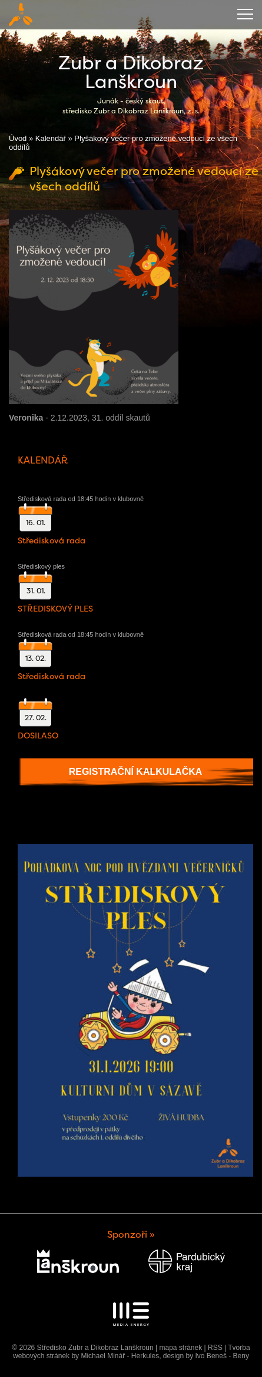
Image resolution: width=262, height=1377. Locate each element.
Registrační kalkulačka (136, 772)
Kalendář (50, 138)
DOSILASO (38, 735)
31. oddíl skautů (121, 417)
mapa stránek (180, 1348)
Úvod (17, 138)
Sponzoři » (131, 1234)
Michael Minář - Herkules (120, 1356)
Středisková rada (51, 540)
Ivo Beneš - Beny (222, 1356)
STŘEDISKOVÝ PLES (55, 608)
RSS (215, 1348)
